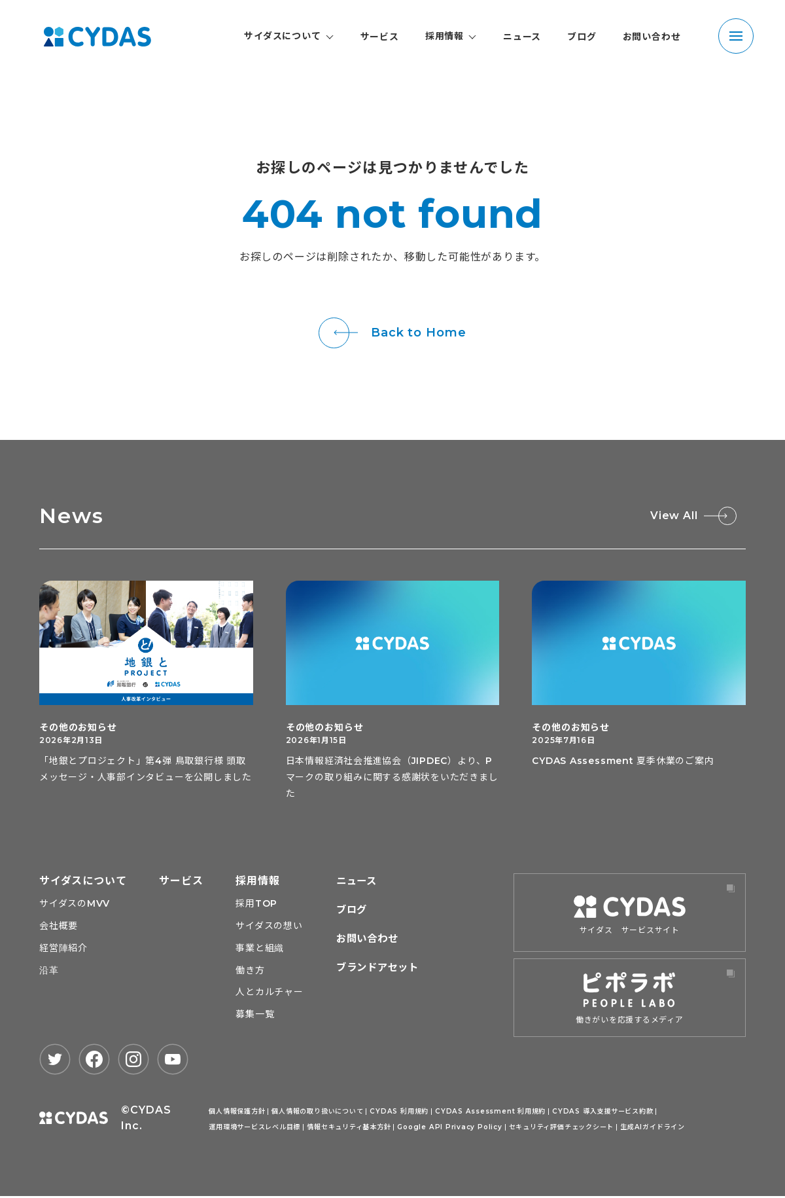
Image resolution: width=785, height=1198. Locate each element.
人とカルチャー (270, 994)
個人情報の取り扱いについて (318, 1112)
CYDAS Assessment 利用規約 (489, 1112)
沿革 (49, 971)
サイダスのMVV (74, 905)
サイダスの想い (270, 927)
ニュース (522, 37)
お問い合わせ (652, 37)
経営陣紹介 (63, 949)
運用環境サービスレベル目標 (254, 1128)
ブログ (581, 37)
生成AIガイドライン (653, 1128)
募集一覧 (255, 1016)
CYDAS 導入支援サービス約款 (600, 1112)
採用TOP (257, 905)
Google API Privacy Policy (450, 1128)
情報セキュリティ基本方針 (349, 1128)
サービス (379, 37)
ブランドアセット (380, 968)
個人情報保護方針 (237, 1112)
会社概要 (58, 927)
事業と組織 (260, 949)
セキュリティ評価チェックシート (561, 1128)
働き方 (250, 971)
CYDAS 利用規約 (399, 1112)
